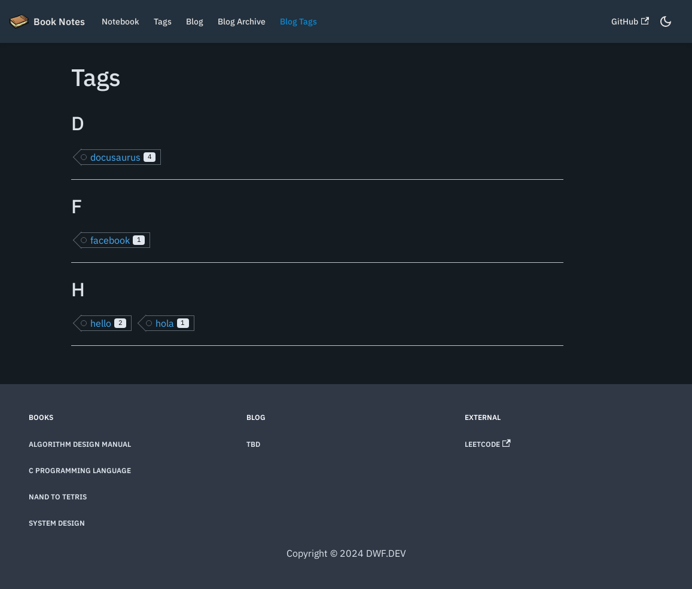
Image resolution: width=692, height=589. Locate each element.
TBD (253, 444)
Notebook (120, 21)
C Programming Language (80, 470)
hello (108, 323)
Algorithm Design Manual (80, 444)
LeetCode (488, 444)
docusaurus (123, 157)
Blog (194, 21)
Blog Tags (298, 21)
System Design (57, 523)
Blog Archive (242, 21)
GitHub (630, 21)
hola (172, 323)
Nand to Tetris (58, 496)
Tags (163, 21)
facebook (117, 240)
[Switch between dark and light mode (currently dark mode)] (665, 21)
